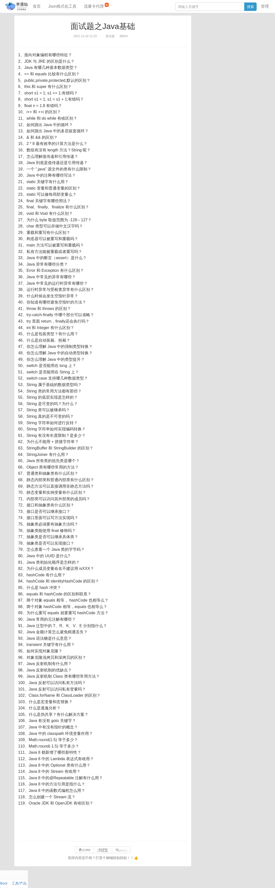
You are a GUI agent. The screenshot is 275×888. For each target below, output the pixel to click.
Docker (216, 40)
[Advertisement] (103, 823)
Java (198, 28)
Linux (206, 46)
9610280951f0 (199, 879)
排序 (245, 46)
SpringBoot (233, 28)
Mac (255, 34)
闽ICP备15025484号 (118, 879)
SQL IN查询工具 (207, 79)
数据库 (217, 28)
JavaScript (218, 34)
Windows (202, 40)
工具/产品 (251, 28)
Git (197, 46)
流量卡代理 (96, 5)
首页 (37, 6)
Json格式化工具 (62, 6)
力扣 (207, 28)
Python (234, 46)
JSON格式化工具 (208, 71)
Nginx (254, 40)
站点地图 (219, 879)
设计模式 (219, 46)
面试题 (233, 34)
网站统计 (235, 879)
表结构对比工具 (207, 93)
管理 (265, 6)
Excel (199, 51)
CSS (255, 46)
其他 (227, 40)
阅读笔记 (201, 34)
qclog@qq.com (155, 879)
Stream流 (240, 40)
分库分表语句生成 (208, 86)
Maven (245, 34)
